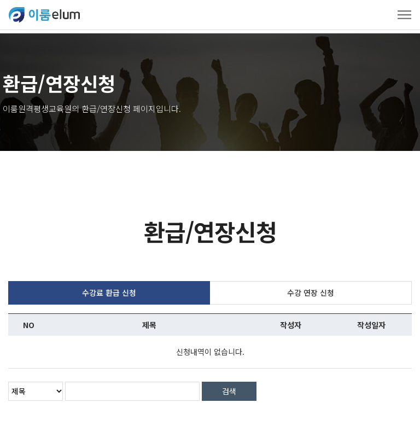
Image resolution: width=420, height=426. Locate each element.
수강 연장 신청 (310, 289)
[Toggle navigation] (404, 14)
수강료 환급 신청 (109, 289)
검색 (229, 387)
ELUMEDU (44, 14)
